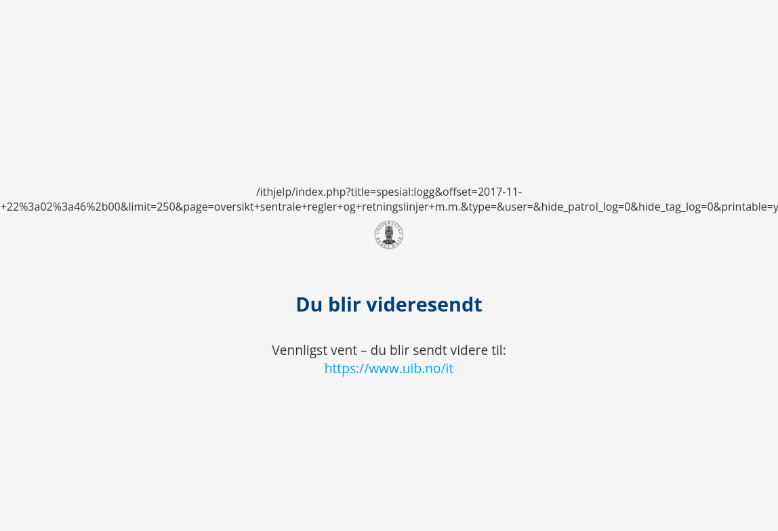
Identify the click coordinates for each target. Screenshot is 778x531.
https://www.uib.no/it (389, 368)
